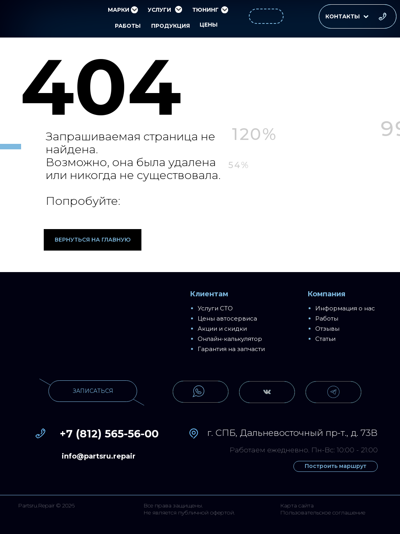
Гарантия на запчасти (231, 349)
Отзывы (327, 328)
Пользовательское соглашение (322, 512)
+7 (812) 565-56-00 (109, 433)
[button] (357, 16)
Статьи (325, 338)
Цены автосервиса (227, 318)
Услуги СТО (215, 308)
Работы (326, 318)
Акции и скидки (222, 328)
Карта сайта (297, 505)
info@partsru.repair (99, 456)
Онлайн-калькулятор (230, 338)
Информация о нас (345, 308)
